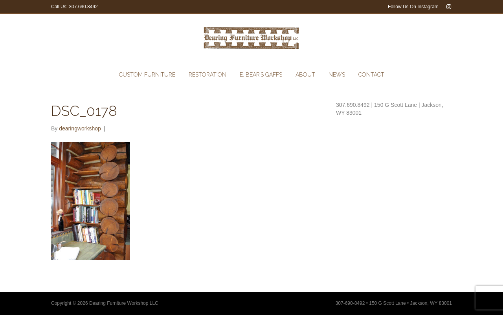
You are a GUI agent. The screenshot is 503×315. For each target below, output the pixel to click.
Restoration (207, 74)
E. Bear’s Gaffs (261, 74)
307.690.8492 (83, 6)
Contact (371, 74)
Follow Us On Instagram (413, 6)
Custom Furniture (147, 74)
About (305, 74)
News (337, 74)
